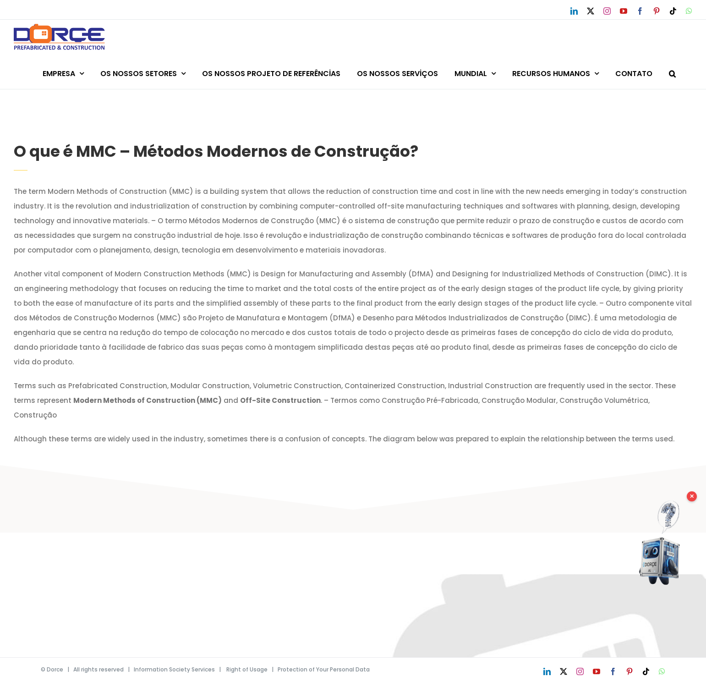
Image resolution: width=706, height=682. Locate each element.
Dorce (55, 669)
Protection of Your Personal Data (324, 669)
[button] (672, 72)
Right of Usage (247, 669)
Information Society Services (174, 669)
